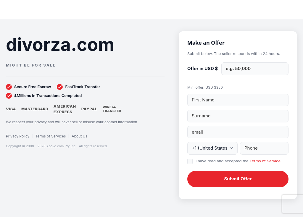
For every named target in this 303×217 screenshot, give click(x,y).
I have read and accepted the (238, 160)
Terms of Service (265, 160)
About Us (79, 136)
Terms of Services (50, 136)
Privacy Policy (17, 136)
